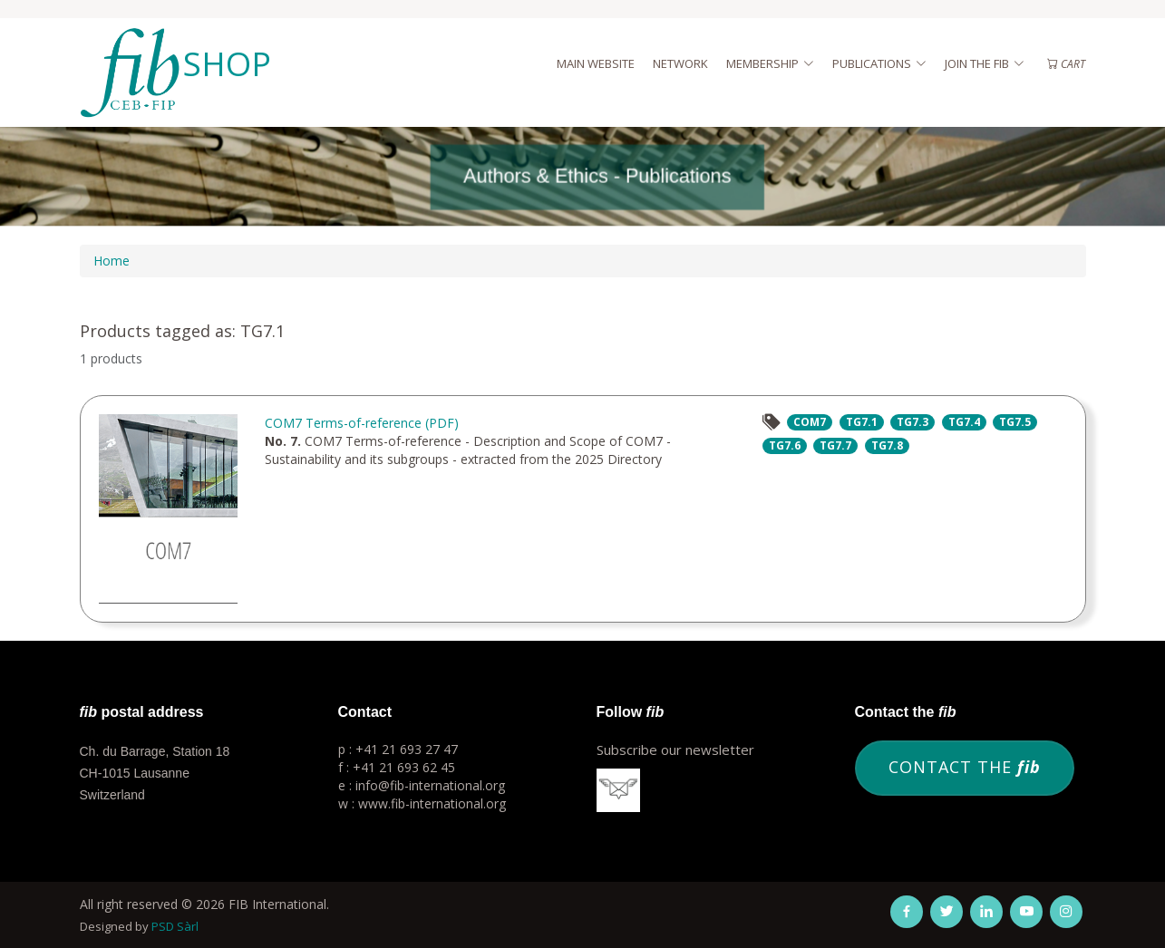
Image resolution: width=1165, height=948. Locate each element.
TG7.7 (835, 445)
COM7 (809, 422)
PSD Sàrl (175, 926)
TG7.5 (1015, 422)
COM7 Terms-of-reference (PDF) (362, 422)
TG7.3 (912, 422)
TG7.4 (964, 422)
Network (680, 63)
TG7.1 (862, 422)
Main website (596, 63)
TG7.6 (785, 445)
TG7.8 (887, 445)
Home (111, 260)
